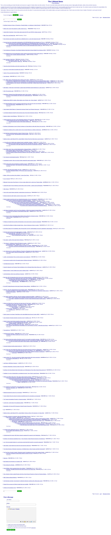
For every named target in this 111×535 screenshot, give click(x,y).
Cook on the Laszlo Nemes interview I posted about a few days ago (17, 192)
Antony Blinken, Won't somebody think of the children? (14, 468)
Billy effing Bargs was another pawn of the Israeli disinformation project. (34, 424)
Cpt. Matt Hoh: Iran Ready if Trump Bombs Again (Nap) (17, 211)
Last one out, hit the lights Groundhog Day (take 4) (13, 69)
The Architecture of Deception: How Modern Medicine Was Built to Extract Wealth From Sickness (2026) (24, 50)
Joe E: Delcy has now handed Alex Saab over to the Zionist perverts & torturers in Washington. (22, 349)
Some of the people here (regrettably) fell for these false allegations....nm (21, 377)
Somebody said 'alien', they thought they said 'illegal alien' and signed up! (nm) (22, 164)
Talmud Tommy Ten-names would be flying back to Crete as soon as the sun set (28, 420)
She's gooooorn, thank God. (9, 59)
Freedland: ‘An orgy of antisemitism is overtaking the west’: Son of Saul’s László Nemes (21, 373)
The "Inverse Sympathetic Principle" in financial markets (14, 399)
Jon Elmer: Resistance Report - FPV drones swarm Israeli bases (19, 170)
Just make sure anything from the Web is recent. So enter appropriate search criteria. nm (24, 45)
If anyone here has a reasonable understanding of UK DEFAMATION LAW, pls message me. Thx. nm (24, 42)
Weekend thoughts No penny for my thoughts (12, 392)
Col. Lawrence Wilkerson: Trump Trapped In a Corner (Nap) (18, 151)
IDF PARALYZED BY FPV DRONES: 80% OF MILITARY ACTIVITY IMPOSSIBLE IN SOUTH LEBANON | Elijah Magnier (28, 228)
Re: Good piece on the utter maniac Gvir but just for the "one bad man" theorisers (25, 144)
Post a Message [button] (55, 3)
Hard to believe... (15, 307)
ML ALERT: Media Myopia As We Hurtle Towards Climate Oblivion (16, 286)
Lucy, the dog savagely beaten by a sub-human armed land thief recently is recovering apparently (23, 442)
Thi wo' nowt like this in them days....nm (20, 235)
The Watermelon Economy (8, 263)
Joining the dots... (15, 281)
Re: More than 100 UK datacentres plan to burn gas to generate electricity (21, 278)
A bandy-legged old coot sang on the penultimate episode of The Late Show (18, 119)
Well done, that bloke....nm (11, 387)
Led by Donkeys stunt (10, 244)
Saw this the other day (10, 233)
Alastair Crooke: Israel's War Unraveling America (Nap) (14, 321)
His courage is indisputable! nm (12, 358)
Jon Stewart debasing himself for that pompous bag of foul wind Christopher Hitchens (20, 112)
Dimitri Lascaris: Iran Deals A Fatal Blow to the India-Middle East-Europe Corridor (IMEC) (21, 314)
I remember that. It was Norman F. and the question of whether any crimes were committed (33, 381)
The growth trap (6, 330)
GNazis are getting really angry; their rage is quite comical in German (17, 376)
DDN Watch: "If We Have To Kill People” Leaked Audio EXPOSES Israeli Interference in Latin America (24, 87)
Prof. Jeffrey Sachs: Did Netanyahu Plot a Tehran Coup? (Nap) (16, 79)
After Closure (6, 188)
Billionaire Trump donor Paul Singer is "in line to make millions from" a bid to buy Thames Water (22, 182)
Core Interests (6, 76)
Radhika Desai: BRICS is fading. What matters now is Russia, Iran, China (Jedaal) (20, 100)
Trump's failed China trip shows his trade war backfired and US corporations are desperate (21, 395)
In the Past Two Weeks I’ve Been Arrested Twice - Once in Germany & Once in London (21, 225)
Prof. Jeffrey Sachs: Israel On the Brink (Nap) (15, 252)
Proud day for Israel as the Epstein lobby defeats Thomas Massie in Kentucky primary (20, 216)
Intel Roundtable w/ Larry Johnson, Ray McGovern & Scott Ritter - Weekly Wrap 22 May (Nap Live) (26, 82)
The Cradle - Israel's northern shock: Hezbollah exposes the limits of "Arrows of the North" (24, 297)
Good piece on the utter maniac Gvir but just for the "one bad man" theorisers (22, 143)
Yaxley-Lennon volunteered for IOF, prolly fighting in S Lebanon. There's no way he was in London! (29, 418)
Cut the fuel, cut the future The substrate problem (13, 402)
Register (17, 509)
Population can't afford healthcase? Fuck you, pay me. (17, 334)
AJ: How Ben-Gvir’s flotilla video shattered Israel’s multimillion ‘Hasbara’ (18, 142)
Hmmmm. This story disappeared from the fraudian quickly (15, 289)
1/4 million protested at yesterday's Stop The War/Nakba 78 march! (17, 416)
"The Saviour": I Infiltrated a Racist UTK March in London (15, 243)
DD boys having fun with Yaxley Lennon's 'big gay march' (15, 195)
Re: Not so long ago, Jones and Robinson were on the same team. (31, 423)
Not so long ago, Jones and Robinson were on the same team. (27, 422)
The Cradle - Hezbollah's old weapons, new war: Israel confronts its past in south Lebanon (27, 298)
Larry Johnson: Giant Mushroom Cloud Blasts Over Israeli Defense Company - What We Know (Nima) (27, 325)
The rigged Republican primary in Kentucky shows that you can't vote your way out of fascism (22, 103)
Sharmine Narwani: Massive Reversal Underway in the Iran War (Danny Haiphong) (23, 152)
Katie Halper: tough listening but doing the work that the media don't (17, 445)
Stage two (5, 458)
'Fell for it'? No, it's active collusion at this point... (16, 54)
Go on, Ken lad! (6, 178)
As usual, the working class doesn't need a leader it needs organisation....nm (24, 341)
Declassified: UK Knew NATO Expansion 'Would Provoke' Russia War (17, 406)
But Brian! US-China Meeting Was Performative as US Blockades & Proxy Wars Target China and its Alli (24, 369)
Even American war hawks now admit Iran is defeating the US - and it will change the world (21, 38)
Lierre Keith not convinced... (12, 305)
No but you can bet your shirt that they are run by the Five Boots (22, 246)
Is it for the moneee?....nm (14, 306)
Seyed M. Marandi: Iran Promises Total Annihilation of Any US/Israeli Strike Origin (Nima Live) (22, 267)
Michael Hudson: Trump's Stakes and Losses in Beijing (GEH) (16, 270)
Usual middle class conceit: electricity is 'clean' (18, 280)
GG (4, 409)
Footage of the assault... (11, 291)
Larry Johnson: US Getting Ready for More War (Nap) (17, 322)
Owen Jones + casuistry (11, 417)
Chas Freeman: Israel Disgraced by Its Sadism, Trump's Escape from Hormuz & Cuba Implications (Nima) (27, 80)
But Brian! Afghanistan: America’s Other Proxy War (13, 366)
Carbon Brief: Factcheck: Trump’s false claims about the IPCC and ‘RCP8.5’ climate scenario (22, 32)
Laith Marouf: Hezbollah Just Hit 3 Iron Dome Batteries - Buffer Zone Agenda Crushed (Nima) (22, 210)
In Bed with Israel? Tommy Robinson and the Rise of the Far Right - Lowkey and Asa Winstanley (23, 185)
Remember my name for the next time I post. (16, 528)
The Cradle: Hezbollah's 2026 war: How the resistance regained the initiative (19, 296)
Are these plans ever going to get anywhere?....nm (19, 279)
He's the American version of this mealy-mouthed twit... (20, 121)
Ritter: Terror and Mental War (9, 35)
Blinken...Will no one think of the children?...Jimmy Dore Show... (16, 175)
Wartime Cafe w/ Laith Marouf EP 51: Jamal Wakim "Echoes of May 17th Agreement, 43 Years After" (23, 412)
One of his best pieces (11, 104)
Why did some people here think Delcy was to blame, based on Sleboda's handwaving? (27, 351)
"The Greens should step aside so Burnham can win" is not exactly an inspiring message (21, 339)
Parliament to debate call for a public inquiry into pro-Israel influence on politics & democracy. (22, 129)
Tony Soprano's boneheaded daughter (11, 157)
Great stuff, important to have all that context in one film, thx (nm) (19, 453)
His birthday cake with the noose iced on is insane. (16, 304)
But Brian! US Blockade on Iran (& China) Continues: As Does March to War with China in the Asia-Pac (24, 126)
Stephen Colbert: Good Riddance (10, 116)
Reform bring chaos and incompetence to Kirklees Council (15, 163)
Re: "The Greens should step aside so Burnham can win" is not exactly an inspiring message (25, 340)
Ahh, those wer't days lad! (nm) (15, 234)
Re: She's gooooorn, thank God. (12, 60)
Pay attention (14, 421)
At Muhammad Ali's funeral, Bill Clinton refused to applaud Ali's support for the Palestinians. (22, 435)
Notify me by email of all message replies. (16, 527)
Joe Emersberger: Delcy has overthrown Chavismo (13, 273)
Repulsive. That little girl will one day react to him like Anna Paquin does (20, 469)
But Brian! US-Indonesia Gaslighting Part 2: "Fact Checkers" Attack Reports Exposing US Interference (24, 438)
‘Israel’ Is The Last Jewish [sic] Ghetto (11, 72)
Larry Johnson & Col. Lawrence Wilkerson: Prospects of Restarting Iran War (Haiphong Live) (22, 251)
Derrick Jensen (9, 308)
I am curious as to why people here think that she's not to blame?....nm (20, 350)
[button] (24, 524)
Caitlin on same (9, 217)
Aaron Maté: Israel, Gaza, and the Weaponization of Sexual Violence (17, 149)
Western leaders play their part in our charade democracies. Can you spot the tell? (20, 199)
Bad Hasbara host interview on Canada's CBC (12, 461)
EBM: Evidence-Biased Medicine (10, 477)
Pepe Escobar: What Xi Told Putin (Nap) (14, 150)
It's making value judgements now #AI (11, 429)
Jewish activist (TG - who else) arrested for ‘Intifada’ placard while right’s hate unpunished (21, 357)
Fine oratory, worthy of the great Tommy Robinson (13, 239)
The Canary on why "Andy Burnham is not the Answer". (17, 134)
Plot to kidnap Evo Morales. (9, 464)
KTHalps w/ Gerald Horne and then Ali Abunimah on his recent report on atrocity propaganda (22, 221)
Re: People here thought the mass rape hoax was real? (23, 379)
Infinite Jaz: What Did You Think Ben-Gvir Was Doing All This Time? (17, 303)
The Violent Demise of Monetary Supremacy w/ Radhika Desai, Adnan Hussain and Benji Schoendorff (24, 448)
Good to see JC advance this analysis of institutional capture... (19, 200)
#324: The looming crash (8, 91)
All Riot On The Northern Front (9, 487)
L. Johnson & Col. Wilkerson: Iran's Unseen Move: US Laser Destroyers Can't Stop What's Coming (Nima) (27, 81)
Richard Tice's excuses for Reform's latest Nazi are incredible (15, 484)
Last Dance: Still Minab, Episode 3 (10, 363)
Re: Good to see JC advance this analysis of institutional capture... (22, 201)
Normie (19, 382)
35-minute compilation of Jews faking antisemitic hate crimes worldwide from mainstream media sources (27, 290)
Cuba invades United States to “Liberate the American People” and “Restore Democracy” (21, 109)
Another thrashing (12, 323)
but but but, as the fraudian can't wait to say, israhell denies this (19, 95)
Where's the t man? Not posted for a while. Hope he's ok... (15, 28)
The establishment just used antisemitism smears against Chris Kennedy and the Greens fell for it (23, 53)
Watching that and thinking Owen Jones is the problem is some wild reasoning (25, 419)
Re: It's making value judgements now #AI (14, 430)
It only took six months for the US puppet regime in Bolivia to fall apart (17, 260)
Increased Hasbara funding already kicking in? (12, 346)
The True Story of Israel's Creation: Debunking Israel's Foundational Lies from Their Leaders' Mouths (23, 452)
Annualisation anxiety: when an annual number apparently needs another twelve (19, 160)
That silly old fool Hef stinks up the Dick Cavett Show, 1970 (15, 66)
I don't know (14, 352)
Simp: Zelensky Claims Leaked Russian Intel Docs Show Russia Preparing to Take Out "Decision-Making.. (25, 474)
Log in (16, 15)
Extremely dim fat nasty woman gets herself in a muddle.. (15, 232)
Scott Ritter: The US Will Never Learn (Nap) (15, 324)
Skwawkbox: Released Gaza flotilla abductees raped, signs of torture (17, 94)
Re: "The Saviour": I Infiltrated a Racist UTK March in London (18, 245)
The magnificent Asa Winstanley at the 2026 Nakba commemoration (17, 386)
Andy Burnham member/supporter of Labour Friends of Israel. (16, 133)
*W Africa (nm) (12, 309)
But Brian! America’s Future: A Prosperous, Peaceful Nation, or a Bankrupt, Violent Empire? (22, 25)
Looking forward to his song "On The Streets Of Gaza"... (17, 120)
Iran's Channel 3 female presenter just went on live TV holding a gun (17, 317)
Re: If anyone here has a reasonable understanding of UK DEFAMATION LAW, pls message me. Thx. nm (27, 43)
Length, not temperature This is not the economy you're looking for (16, 256)
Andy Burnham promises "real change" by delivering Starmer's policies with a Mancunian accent (22, 480)
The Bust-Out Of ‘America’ (8, 333)
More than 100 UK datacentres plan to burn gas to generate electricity (17, 277)
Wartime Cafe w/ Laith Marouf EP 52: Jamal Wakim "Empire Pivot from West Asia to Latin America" (23, 138)
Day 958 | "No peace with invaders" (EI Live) (12, 169)
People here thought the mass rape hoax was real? (19, 378)
